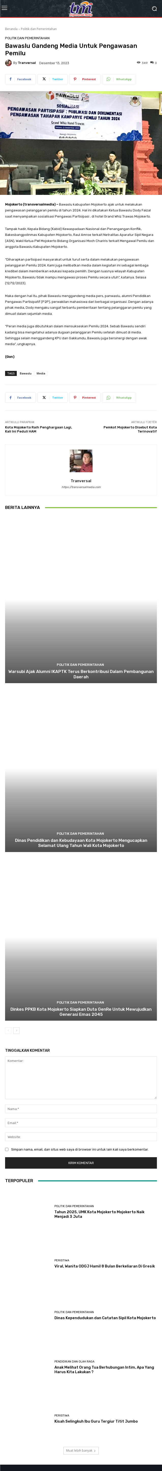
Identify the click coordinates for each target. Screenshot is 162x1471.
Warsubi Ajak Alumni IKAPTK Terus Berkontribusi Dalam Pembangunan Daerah (81, 674)
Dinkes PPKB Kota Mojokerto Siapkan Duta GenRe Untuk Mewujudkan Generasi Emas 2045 (81, 1012)
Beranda (11, 29)
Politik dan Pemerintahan (39, 29)
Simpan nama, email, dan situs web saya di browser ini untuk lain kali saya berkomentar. (80, 1149)
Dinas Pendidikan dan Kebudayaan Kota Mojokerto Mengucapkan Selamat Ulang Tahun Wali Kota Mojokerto (81, 843)
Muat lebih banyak (81, 1450)
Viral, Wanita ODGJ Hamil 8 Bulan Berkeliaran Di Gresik (104, 1266)
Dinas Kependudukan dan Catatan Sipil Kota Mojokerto (105, 1318)
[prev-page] (8, 1030)
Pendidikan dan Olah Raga (74, 1361)
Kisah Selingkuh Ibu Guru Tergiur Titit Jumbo (96, 1421)
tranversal (27, 62)
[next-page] (16, 1030)
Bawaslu (26, 373)
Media (41, 373)
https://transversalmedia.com (81, 487)
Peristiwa (61, 1260)
